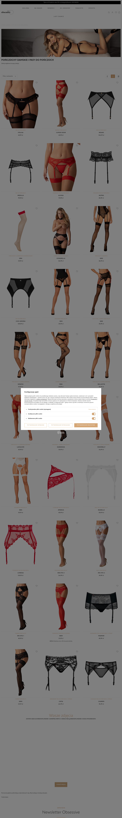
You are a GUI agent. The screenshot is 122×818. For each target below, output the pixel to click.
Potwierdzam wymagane (60, 425)
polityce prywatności (42, 399)
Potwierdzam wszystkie (86, 425)
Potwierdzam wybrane (35, 425)
